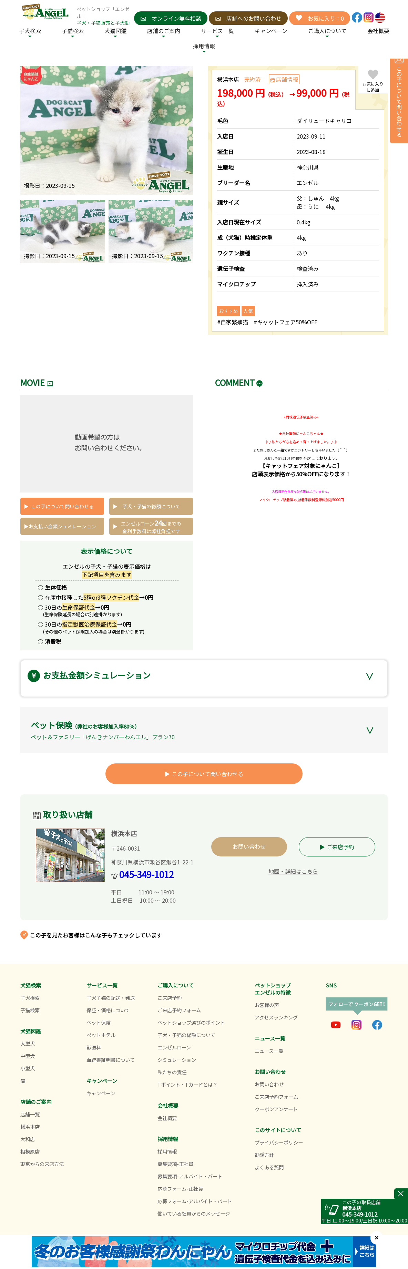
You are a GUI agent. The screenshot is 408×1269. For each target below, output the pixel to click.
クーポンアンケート (276, 1109)
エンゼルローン (174, 1047)
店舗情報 (287, 79)
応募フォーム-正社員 (180, 1188)
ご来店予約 (340, 847)
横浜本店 (30, 1126)
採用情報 (167, 1151)
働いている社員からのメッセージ (193, 1213)
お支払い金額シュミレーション (62, 526)
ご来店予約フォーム (179, 1010)
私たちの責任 (171, 1072)
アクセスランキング (276, 1017)
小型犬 (27, 1068)
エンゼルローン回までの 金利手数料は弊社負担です (151, 526)
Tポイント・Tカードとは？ (187, 1084)
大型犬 (27, 1043)
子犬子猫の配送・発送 (110, 997)
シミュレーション (176, 1059)
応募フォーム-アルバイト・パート (194, 1201)
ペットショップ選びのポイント (191, 1022)
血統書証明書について (110, 1059)
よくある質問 (269, 1167)
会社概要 (378, 31)
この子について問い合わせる (62, 506)
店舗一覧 (30, 1114)
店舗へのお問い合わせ (248, 18)
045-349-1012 (146, 874)
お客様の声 (267, 1004)
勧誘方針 (264, 1154)
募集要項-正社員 (175, 1163)
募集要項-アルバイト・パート (189, 1176)
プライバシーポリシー (279, 1142)
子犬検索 (30, 31)
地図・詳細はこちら (293, 871)
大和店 (27, 1139)
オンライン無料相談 (170, 18)
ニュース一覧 (269, 1050)
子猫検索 (73, 31)
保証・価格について (108, 1010)
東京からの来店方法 (42, 1163)
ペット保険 (98, 1022)
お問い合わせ (249, 846)
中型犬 (27, 1055)
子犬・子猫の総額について (151, 506)
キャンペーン (271, 31)
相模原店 (30, 1151)
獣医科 (93, 1047)
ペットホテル (100, 1034)
